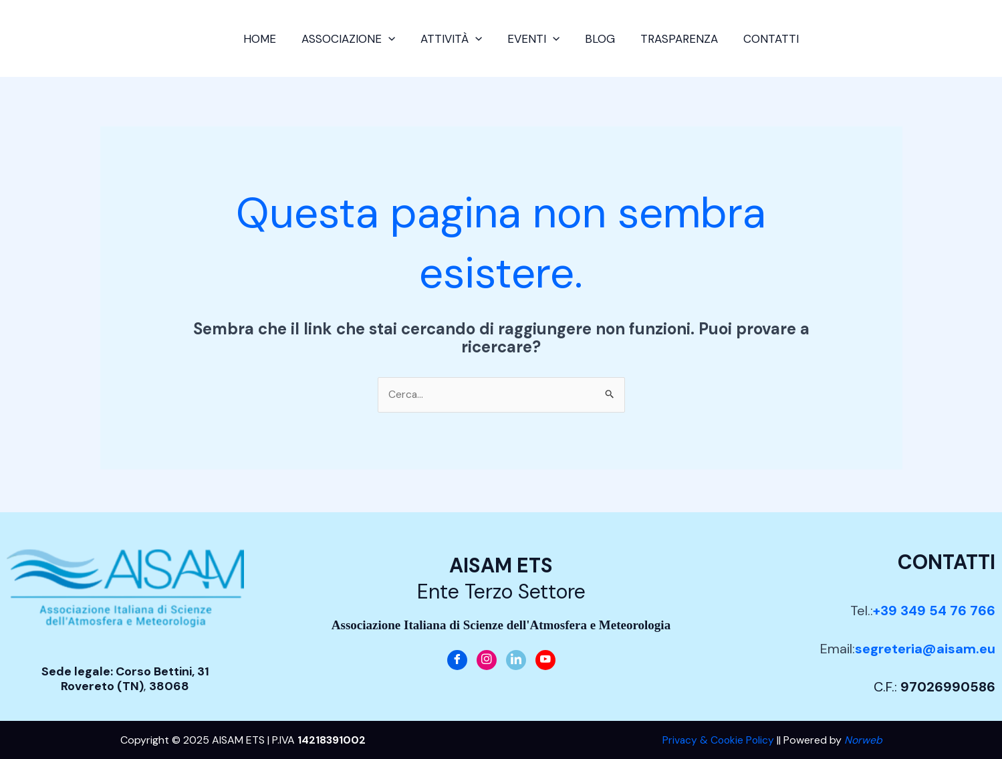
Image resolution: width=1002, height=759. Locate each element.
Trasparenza (674, 38)
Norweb (863, 740)
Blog (597, 38)
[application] (393, 39)
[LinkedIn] (516, 660)
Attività (454, 39)
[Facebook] (457, 660)
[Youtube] (545, 660)
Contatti (763, 38)
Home (267, 38)
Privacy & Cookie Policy (717, 740)
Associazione (353, 39)
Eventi (533, 39)
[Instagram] (487, 660)
